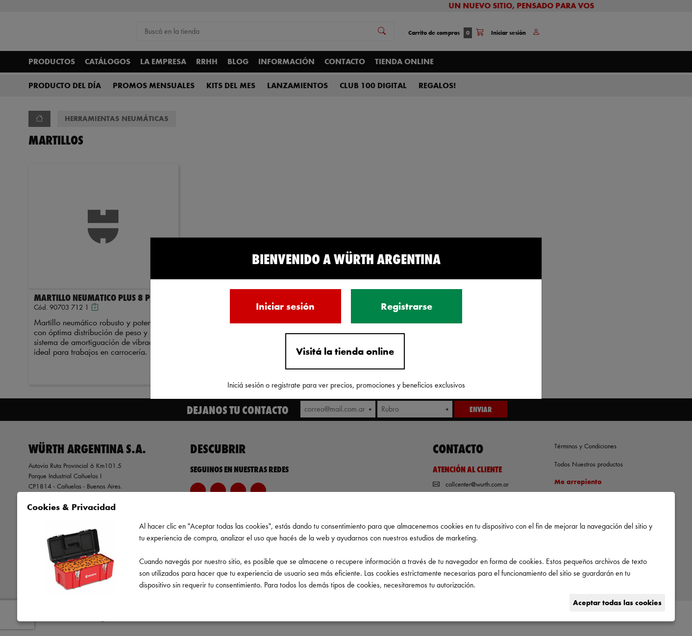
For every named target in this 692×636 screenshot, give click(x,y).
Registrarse (406, 306)
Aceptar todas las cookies (617, 602)
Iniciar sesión (285, 306)
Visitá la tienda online (345, 351)
